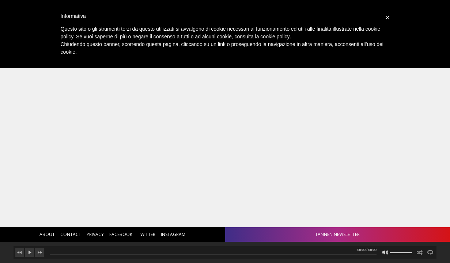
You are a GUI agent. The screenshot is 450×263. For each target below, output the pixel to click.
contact (70, 234)
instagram (173, 234)
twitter (146, 234)
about (47, 234)
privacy (95, 234)
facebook (120, 234)
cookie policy (275, 36)
